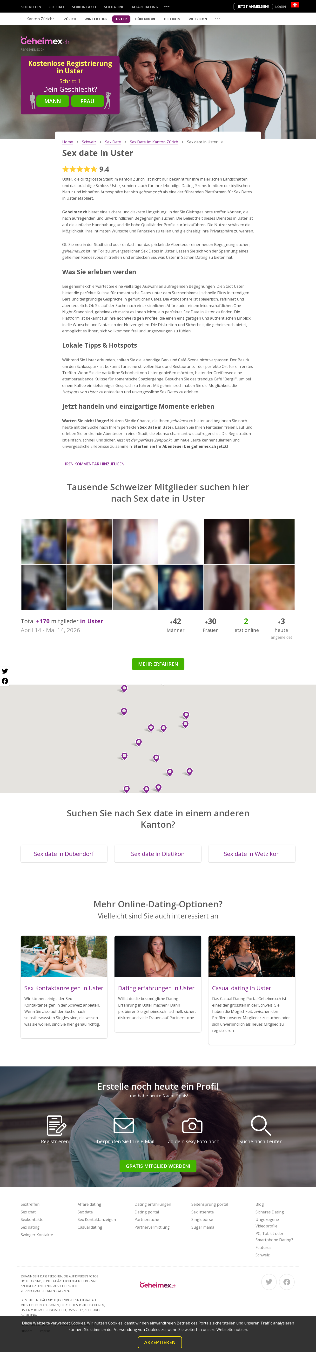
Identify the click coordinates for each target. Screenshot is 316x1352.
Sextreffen (31, 7)
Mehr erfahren (158, 664)
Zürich (70, 19)
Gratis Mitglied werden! (158, 1166)
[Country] (295, 4)
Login (280, 6)
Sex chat (56, 7)
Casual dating (90, 1227)
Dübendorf (145, 19)
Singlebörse (202, 1219)
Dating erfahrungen (152, 1204)
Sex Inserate (202, 1212)
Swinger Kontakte (37, 1234)
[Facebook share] (5, 681)
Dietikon (172, 19)
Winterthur (96, 19)
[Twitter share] (5, 671)
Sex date (85, 1212)
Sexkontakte (84, 7)
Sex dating (114, 7)
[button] (122, 689)
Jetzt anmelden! (253, 6)
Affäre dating (145, 7)
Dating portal (146, 1212)
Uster (121, 19)
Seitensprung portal (209, 1204)
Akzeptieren (160, 1342)
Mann (52, 101)
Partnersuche (146, 1219)
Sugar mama (202, 1227)
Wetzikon (198, 19)
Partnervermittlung (152, 1227)
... (167, 6)
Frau (87, 101)
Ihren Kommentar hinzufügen (93, 464)
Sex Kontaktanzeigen (97, 1219)
